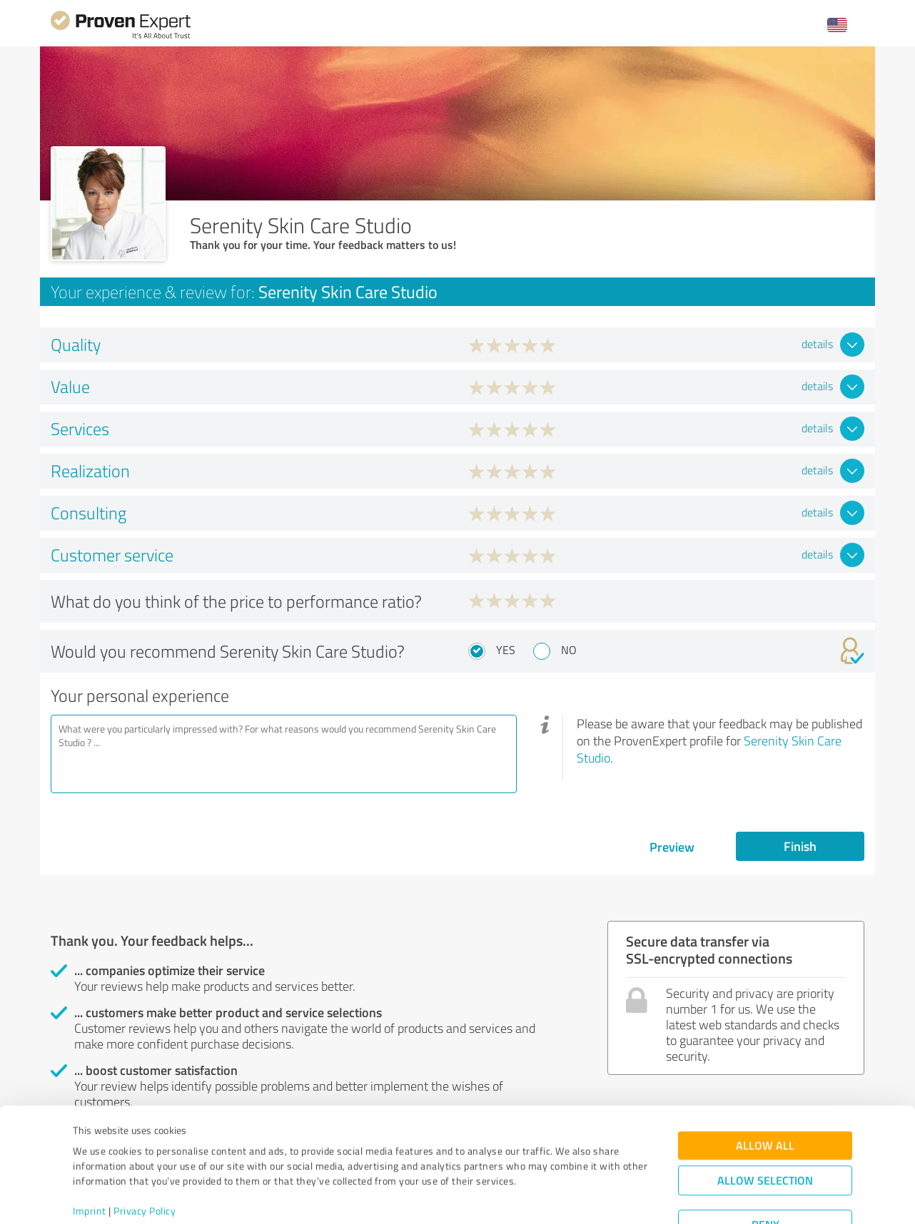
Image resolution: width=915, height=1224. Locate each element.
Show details (547, 1197)
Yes (505, 650)
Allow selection (765, 1126)
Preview (671, 847)
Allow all (765, 1091)
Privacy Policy (144, 1157)
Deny (765, 1171)
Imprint (89, 1157)
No (569, 650)
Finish (800, 846)
